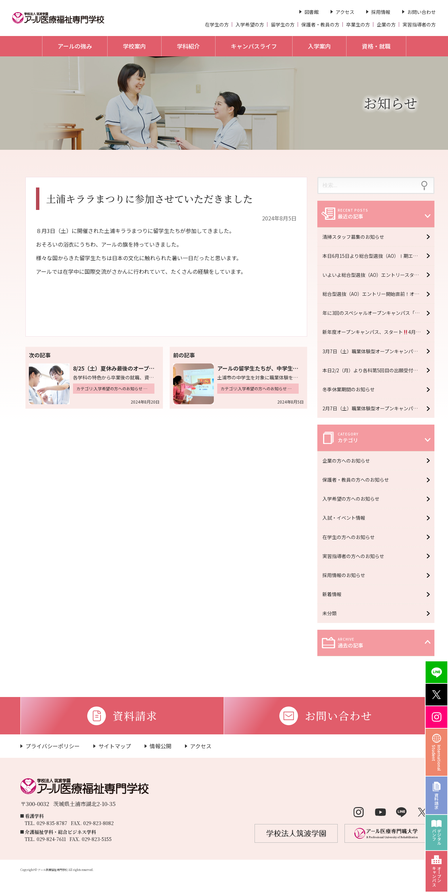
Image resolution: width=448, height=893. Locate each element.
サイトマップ (114, 746)
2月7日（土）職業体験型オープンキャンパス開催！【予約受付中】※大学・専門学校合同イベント (378, 408)
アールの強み (75, 46)
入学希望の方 (250, 24)
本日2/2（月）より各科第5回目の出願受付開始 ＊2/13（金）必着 (378, 370)
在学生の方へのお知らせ (350, 537)
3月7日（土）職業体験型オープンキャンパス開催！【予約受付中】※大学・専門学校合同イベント (378, 351)
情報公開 (160, 746)
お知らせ (390, 102)
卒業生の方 (358, 24)
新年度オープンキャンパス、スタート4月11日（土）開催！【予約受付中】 (378, 331)
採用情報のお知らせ (345, 575)
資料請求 (437, 801)
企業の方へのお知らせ (348, 460)
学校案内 (134, 46)
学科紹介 (188, 46)
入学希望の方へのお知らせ (352, 498)
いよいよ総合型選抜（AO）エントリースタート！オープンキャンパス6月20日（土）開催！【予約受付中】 (378, 274)
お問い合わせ (421, 11)
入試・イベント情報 (345, 517)
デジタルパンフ (436, 837)
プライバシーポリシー (52, 746)
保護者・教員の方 (320, 24)
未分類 (331, 613)
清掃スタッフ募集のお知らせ (353, 236)
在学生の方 (217, 24)
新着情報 (333, 594)
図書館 (311, 11)
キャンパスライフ (254, 46)
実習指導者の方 (419, 24)
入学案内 (319, 46)
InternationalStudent (436, 758)
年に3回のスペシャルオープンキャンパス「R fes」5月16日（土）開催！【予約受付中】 (378, 312)
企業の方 (386, 24)
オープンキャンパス (436, 876)
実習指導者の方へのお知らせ (355, 556)
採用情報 (380, 11)
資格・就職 (376, 46)
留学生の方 (283, 24)
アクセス (345, 11)
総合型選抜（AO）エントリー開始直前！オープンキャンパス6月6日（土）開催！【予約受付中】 (378, 293)
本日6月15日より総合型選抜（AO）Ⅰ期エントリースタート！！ (378, 255)
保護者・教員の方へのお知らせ (357, 479)
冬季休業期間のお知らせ (348, 389)
